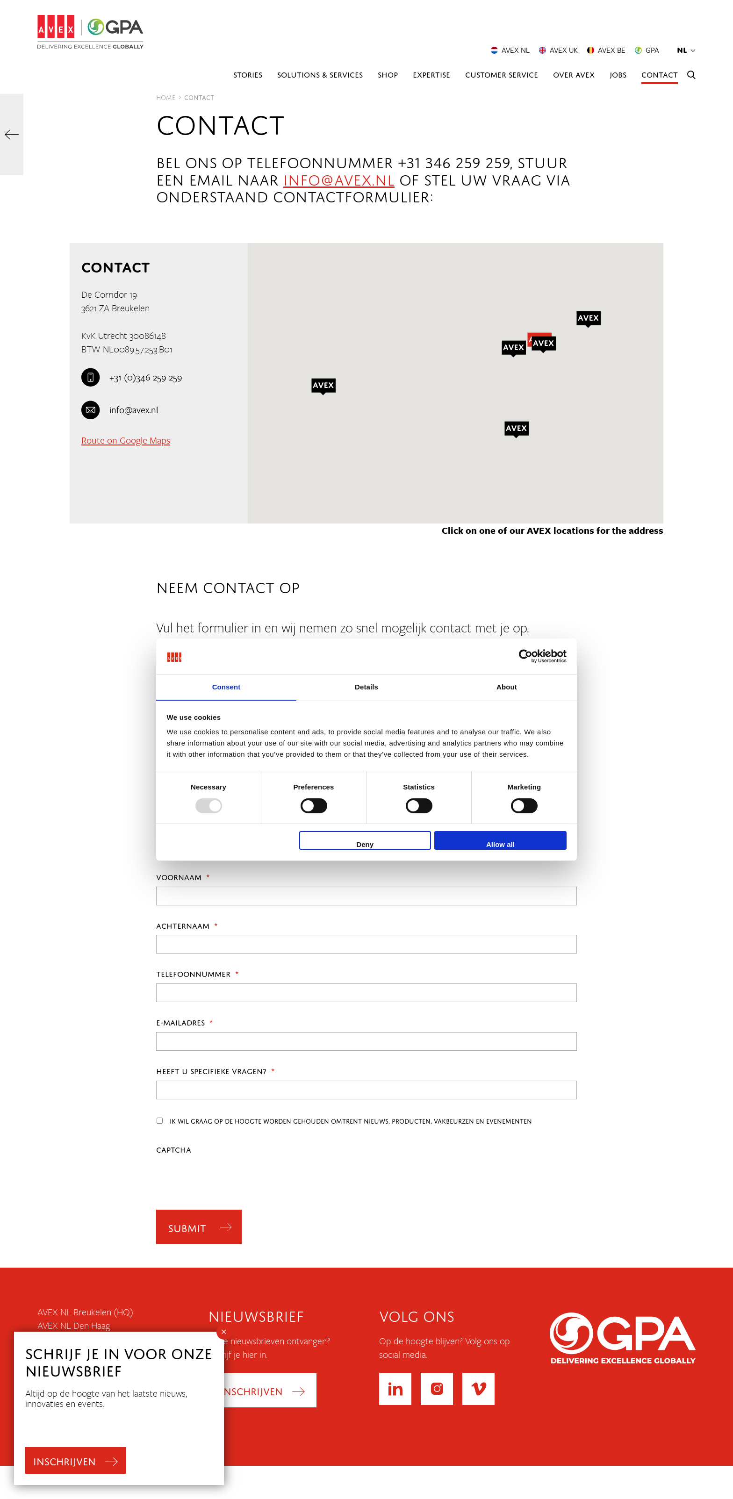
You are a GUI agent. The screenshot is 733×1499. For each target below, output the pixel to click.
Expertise (431, 73)
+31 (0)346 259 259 (131, 377)
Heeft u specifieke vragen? (215, 1070)
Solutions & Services (320, 73)
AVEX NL (510, 51)
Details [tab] (366, 687)
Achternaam (186, 925)
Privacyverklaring (69, 1431)
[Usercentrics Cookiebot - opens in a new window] (526, 656)
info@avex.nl (339, 177)
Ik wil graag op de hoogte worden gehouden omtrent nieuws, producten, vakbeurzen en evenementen (351, 1120)
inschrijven (66, 1458)
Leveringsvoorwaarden (80, 1445)
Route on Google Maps (125, 440)
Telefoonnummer (197, 973)
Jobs (618, 73)
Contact (659, 73)
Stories (247, 73)
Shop (388, 73)
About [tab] (506, 687)
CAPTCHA (173, 1149)
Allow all (500, 845)
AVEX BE (606, 51)
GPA (647, 51)
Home (165, 96)
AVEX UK (558, 51)
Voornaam (182, 876)
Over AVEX (574, 73)
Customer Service (501, 73)
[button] (516, 429)
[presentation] (227, 1177)
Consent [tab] (226, 687)
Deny (365, 845)
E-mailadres (184, 1021)
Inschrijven (252, 1391)
